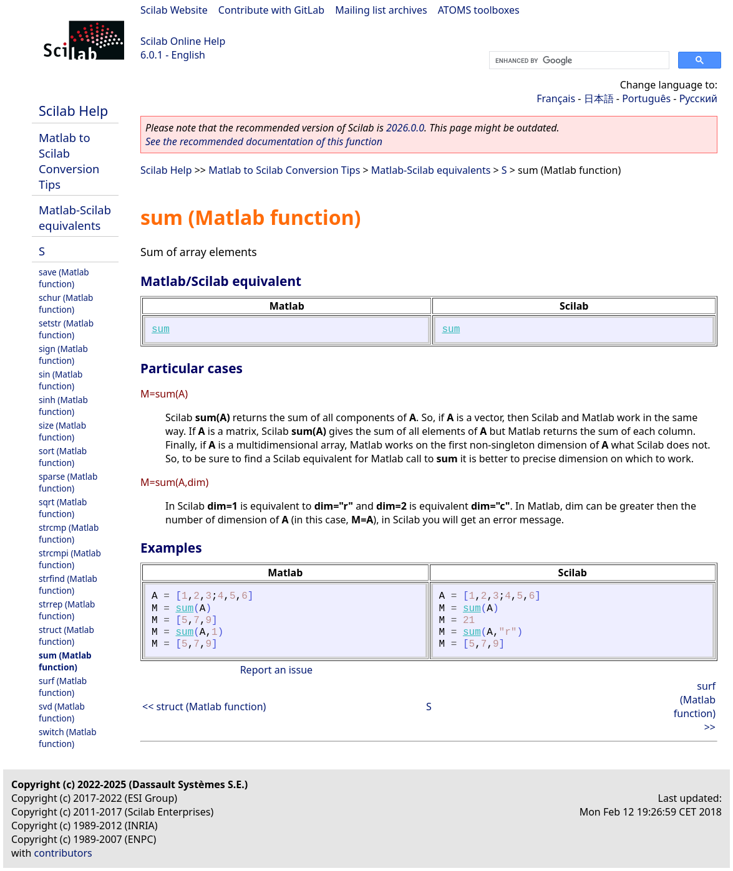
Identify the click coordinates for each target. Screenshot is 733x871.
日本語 (599, 98)
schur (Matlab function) (66, 303)
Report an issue (276, 670)
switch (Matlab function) (68, 738)
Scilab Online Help (182, 41)
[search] (578, 60)
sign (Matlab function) (63, 354)
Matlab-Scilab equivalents (75, 217)
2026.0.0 (405, 128)
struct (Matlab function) (66, 635)
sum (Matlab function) (65, 661)
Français (555, 98)
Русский (698, 98)
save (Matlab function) (64, 278)
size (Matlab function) (62, 431)
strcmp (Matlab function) (69, 533)
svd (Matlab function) (62, 712)
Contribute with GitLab (271, 10)
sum (161, 329)
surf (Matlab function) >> (695, 706)
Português (646, 98)
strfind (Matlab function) (68, 584)
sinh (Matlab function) (63, 405)
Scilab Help (73, 111)
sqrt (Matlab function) (63, 508)
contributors (63, 853)
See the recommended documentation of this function (263, 141)
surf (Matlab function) (63, 686)
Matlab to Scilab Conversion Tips (69, 161)
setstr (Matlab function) (66, 329)
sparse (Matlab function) (68, 482)
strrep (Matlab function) (67, 610)
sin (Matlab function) (60, 380)
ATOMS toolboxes (479, 10)
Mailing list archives (381, 10)
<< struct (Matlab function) (204, 706)
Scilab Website (174, 10)
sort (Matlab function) (63, 457)
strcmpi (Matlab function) (70, 559)
